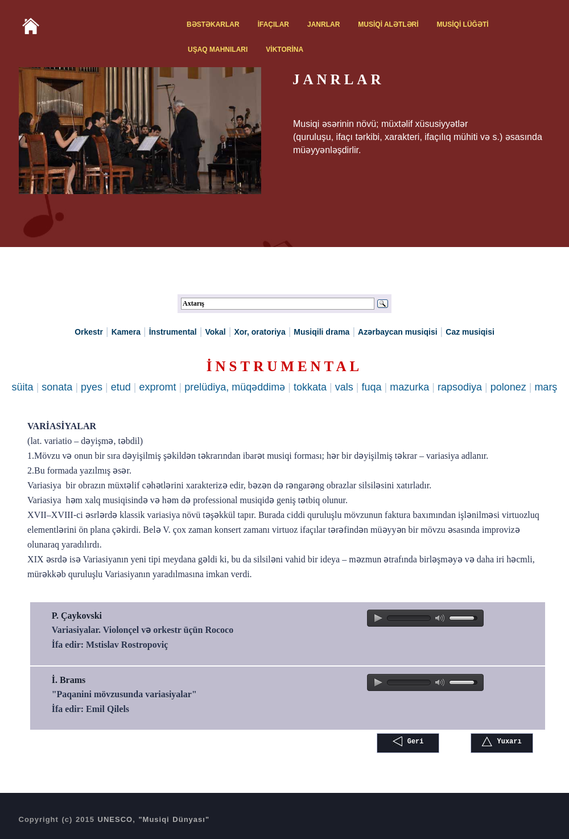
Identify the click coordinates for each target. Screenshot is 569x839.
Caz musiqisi (470, 331)
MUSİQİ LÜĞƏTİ (463, 24)
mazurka (409, 387)
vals (344, 387)
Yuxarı (501, 741)
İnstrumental (173, 331)
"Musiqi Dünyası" (173, 819)
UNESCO (115, 819)
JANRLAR (323, 24)
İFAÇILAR (273, 24)
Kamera (126, 331)
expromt (157, 387)
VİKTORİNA (284, 50)
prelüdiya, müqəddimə (234, 387)
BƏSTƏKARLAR (213, 24)
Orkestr (89, 331)
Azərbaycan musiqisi (398, 331)
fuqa (371, 387)
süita (23, 387)
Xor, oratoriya (259, 331)
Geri (407, 741)
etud (121, 387)
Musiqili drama (321, 331)
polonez (508, 387)
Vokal (215, 331)
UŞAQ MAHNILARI (218, 50)
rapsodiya (460, 387)
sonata (57, 387)
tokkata (310, 387)
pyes (91, 387)
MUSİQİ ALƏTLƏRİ (388, 24)
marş (545, 387)
